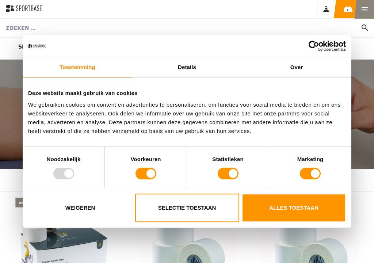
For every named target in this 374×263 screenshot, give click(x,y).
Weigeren (80, 208)
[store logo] (24, 9)
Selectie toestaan (187, 208)
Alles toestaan (293, 208)
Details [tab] (187, 67)
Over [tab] (296, 67)
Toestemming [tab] (77, 67)
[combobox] (187, 28)
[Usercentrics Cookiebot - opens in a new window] (314, 46)
